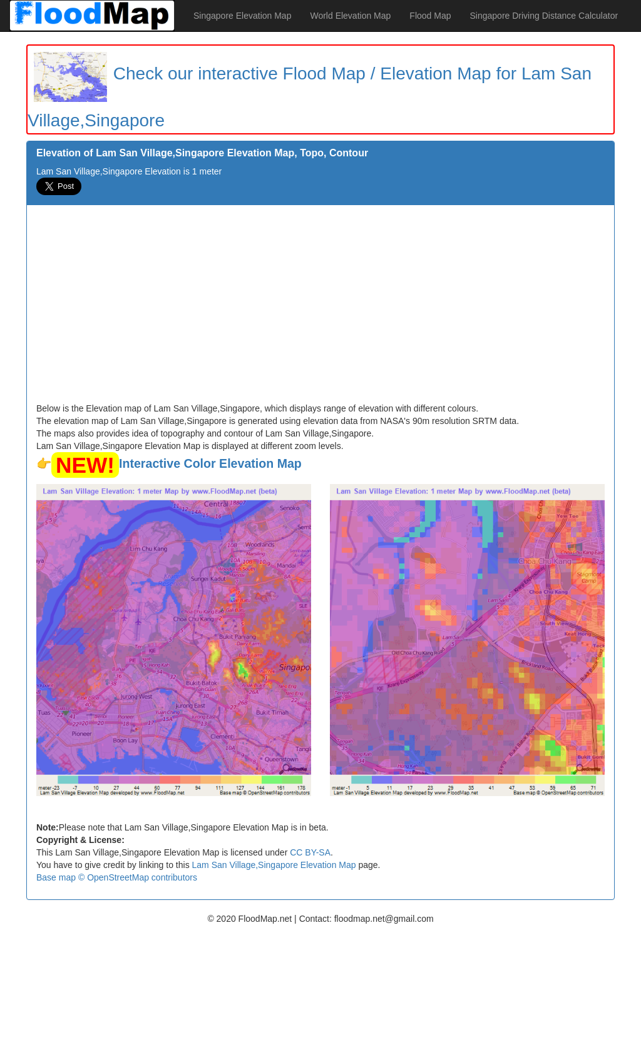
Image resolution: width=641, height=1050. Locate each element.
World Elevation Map (350, 16)
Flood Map (430, 16)
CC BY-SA (310, 852)
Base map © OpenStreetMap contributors (116, 877)
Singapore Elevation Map (242, 16)
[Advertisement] (320, 308)
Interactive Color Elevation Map (210, 463)
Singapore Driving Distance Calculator (544, 16)
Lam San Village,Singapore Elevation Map (274, 865)
